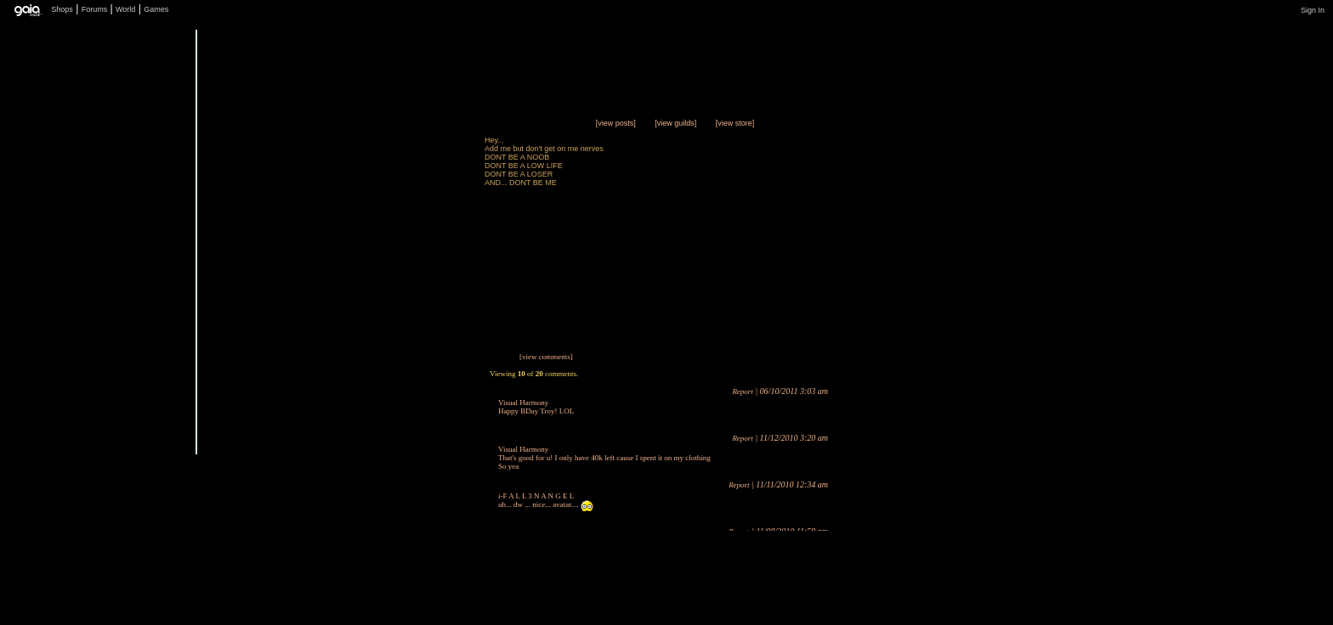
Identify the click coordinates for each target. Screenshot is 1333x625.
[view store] (735, 123)
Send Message (424, 421)
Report (742, 391)
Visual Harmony (523, 402)
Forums (95, 9)
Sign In (1312, 10)
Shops (62, 9)
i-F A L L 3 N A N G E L (536, 496)
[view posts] (616, 123)
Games (156, 9)
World (125, 9)
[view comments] (546, 356)
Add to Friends (424, 455)
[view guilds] (675, 123)
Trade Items (424, 387)
